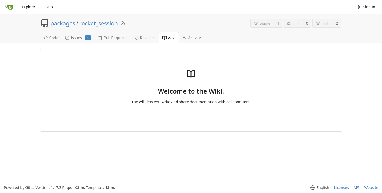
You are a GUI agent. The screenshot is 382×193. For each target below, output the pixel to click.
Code (51, 37)
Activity (191, 37)
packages (63, 23)
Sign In (367, 6)
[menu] (318, 187)
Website (371, 187)
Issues (78, 37)
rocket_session (98, 23)
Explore (28, 6)
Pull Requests (112, 37)
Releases (144, 37)
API (356, 187)
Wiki (169, 37)
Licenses (341, 187)
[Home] (9, 7)
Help (48, 6)
